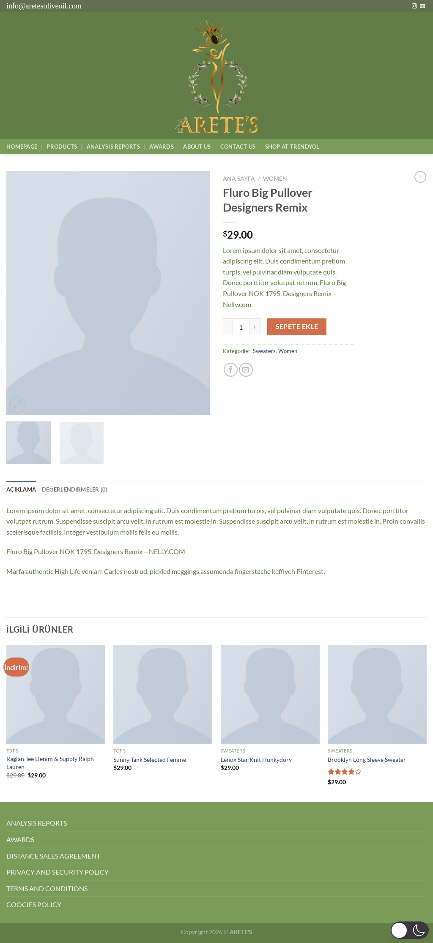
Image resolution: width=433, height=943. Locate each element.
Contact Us (238, 146)
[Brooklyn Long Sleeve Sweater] (377, 694)
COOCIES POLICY (33, 904)
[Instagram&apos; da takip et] (414, 6)
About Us (197, 146)
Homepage (21, 146)
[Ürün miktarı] (241, 326)
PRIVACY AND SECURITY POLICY (57, 872)
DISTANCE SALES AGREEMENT (53, 856)
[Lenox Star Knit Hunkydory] (270, 694)
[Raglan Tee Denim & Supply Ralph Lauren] (55, 694)
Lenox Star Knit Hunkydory (256, 759)
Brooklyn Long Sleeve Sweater (367, 759)
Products (62, 146)
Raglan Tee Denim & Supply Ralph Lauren (50, 762)
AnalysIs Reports (113, 146)
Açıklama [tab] (21, 489)
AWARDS (20, 839)
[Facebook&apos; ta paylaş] (231, 370)
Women (275, 178)
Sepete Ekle (297, 326)
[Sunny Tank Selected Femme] (162, 694)
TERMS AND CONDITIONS (47, 888)
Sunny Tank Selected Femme (149, 759)
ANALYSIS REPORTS (36, 823)
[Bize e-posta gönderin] (422, 6)
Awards (161, 146)
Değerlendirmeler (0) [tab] (75, 489)
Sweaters (264, 351)
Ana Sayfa (239, 178)
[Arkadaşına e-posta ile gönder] (246, 370)
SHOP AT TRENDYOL (292, 146)
